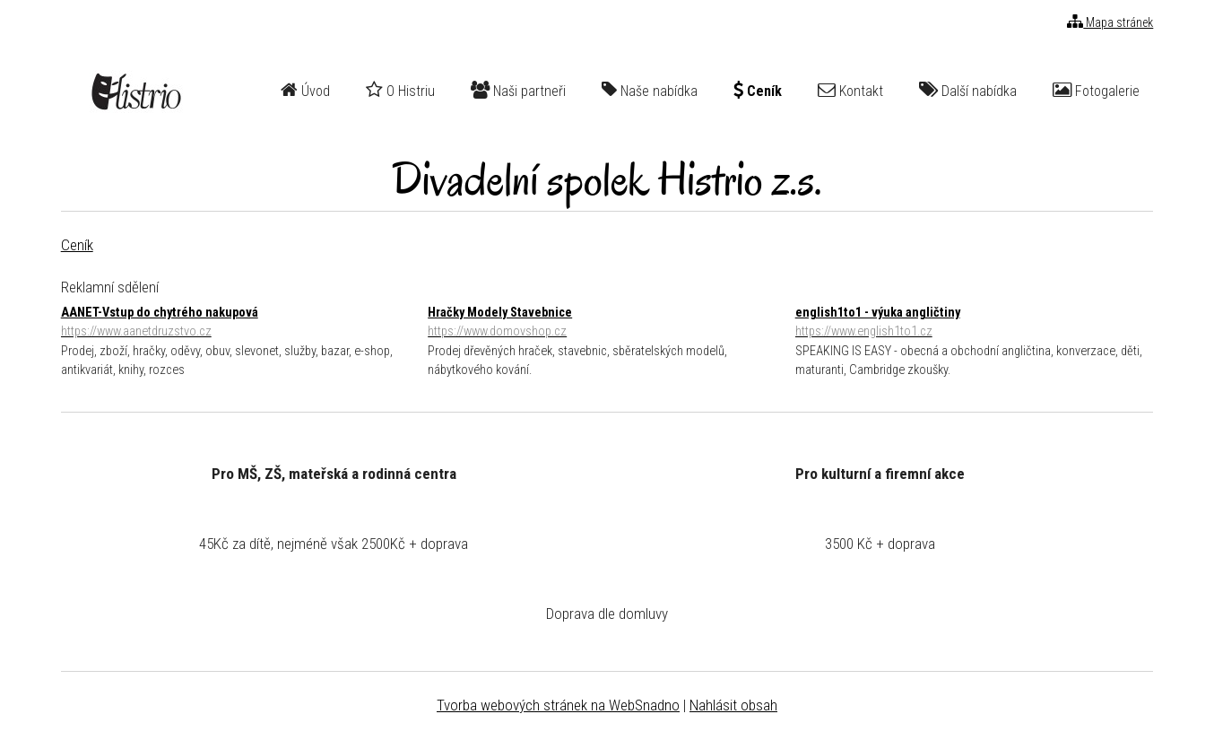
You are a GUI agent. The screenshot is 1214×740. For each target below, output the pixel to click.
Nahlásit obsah (733, 705)
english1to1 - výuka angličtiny (974, 323)
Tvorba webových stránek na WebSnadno (558, 705)
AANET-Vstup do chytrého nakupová (240, 323)
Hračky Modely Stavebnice (606, 323)
